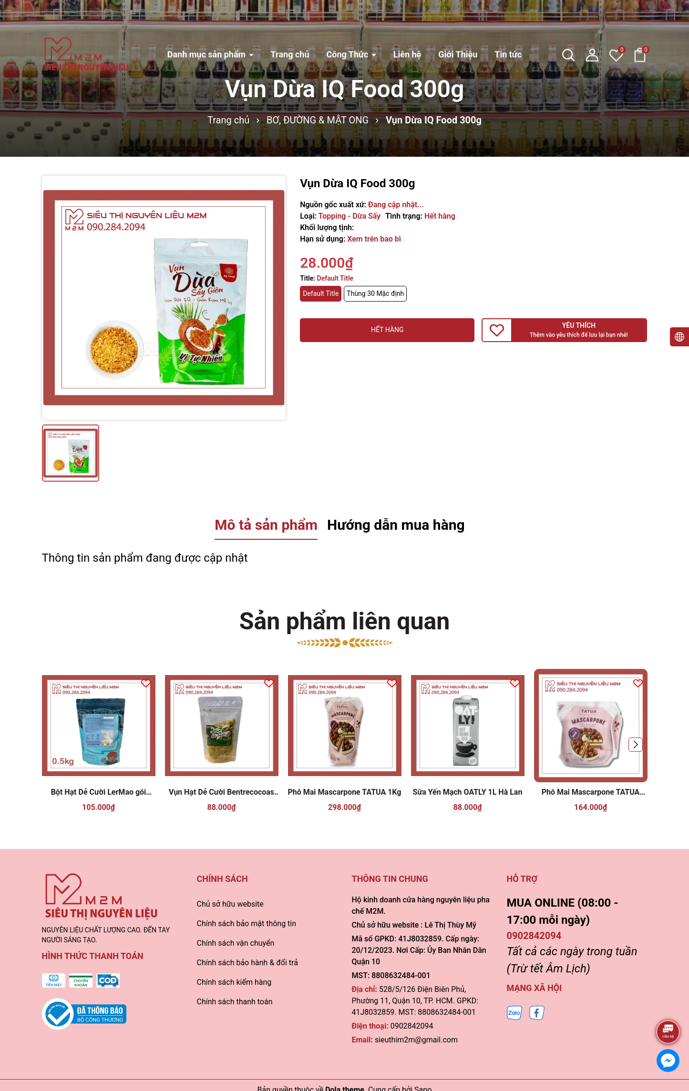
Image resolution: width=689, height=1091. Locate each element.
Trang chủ (290, 22)
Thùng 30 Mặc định (375, 293)
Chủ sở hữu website (230, 904)
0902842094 (412, 1025)
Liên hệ (407, 22)
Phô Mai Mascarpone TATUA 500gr (591, 793)
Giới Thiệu (457, 22)
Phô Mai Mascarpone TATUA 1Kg (344, 792)
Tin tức (508, 22)
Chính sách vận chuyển (236, 943)
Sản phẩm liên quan (344, 621)
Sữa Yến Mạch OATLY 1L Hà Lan (468, 792)
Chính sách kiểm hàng (234, 982)
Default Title (321, 293)
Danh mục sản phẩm (207, 22)
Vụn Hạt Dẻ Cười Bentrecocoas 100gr (221, 793)
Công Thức (348, 22)
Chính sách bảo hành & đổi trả (247, 962)
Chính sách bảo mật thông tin (247, 923)
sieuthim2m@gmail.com (416, 1039)
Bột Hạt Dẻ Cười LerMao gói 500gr (98, 793)
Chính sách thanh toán (235, 1001)
